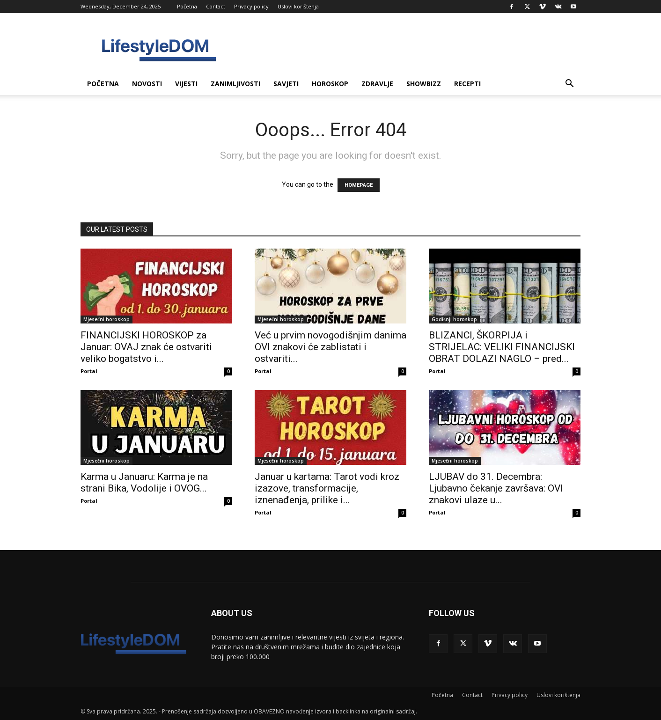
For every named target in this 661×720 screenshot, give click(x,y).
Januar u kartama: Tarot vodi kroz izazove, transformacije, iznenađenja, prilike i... (327, 488)
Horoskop (330, 83)
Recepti (467, 83)
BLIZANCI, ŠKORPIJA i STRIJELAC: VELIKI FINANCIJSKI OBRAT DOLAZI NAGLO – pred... (502, 347)
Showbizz (423, 83)
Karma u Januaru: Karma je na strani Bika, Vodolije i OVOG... (144, 482)
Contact (215, 6)
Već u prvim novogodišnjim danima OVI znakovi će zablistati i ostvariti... (330, 347)
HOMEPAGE (359, 185)
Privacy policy (251, 6)
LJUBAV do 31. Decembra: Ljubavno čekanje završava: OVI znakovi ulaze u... (496, 488)
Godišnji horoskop (454, 319)
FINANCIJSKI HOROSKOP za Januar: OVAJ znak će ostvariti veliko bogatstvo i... (146, 347)
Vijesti (186, 83)
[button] (569, 84)
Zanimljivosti (235, 83)
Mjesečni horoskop (106, 319)
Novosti (147, 83)
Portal (89, 371)
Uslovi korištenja (298, 6)
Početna (187, 6)
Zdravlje (377, 83)
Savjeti (286, 83)
